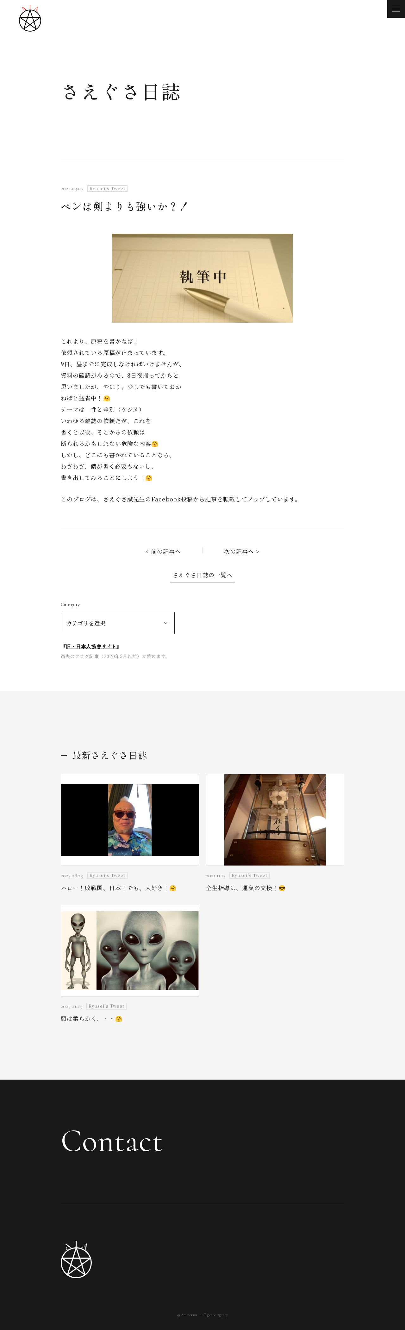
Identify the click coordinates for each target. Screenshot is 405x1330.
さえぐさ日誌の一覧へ (202, 575)
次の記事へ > (242, 551)
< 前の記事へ (163, 551)
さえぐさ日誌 (121, 91)
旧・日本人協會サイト (91, 646)
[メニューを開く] (396, 9)
